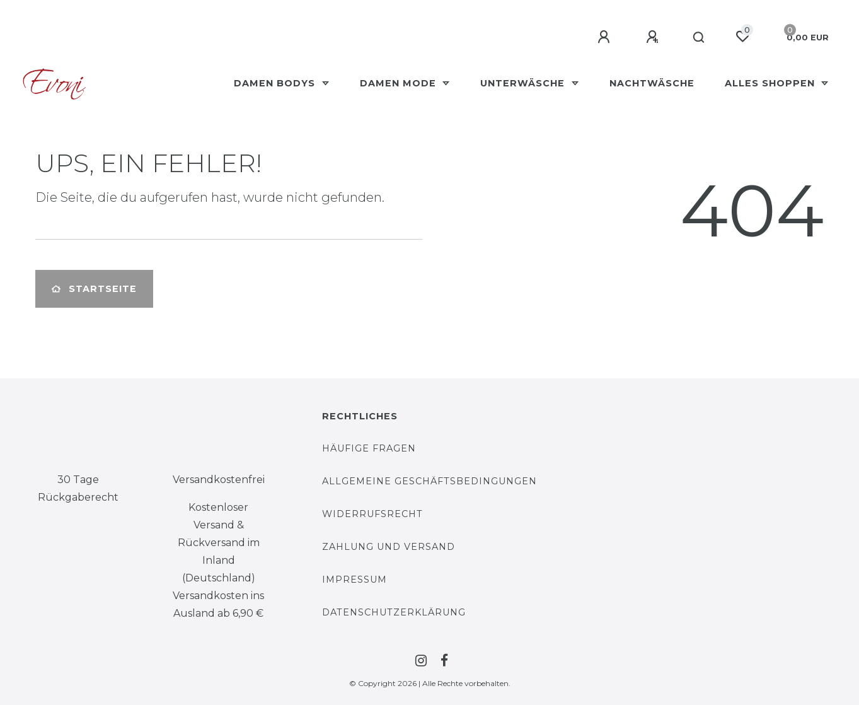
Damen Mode (399, 83)
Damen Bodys (276, 83)
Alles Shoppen (771, 83)
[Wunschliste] (742, 36)
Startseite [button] (94, 288)
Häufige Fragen (369, 448)
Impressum (354, 579)
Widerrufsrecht (372, 514)
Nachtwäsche (652, 83)
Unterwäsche (524, 83)
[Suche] (699, 38)
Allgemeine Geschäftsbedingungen (429, 481)
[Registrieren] (654, 37)
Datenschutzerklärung (394, 612)
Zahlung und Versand (388, 546)
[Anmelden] (605, 37)
